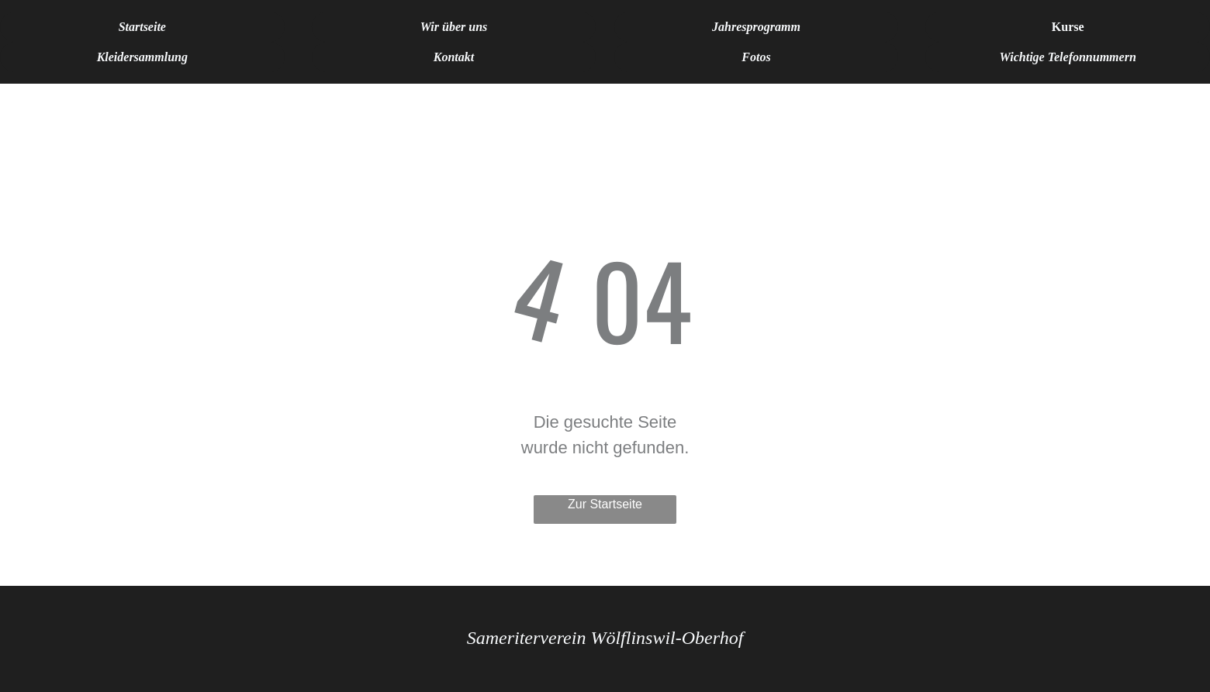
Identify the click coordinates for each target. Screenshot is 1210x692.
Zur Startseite (605, 504)
